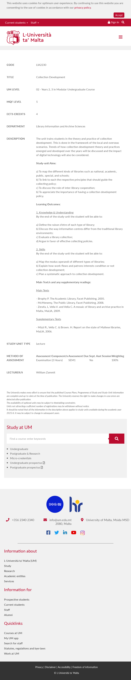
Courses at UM (13, 633)
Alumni (8, 615)
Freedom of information (85, 667)
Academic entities (14, 576)
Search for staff (13, 643)
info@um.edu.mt (57, 520)
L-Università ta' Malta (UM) (20, 561)
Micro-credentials (20, 458)
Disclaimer (50, 667)
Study (7, 566)
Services (9, 581)
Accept (119, 15)
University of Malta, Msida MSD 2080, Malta (92, 522)
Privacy (39, 667)
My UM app (11, 638)
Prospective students (16, 599)
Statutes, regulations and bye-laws (24, 648)
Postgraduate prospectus (25, 467)
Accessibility (64, 667)
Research (9, 571)
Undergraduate (19, 449)
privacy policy (82, 7)
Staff (35, 22)
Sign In (115, 22)
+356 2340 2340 (20, 520)
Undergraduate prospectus (26, 463)
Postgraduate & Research (25, 453)
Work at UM (11, 653)
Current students (16, 22)
